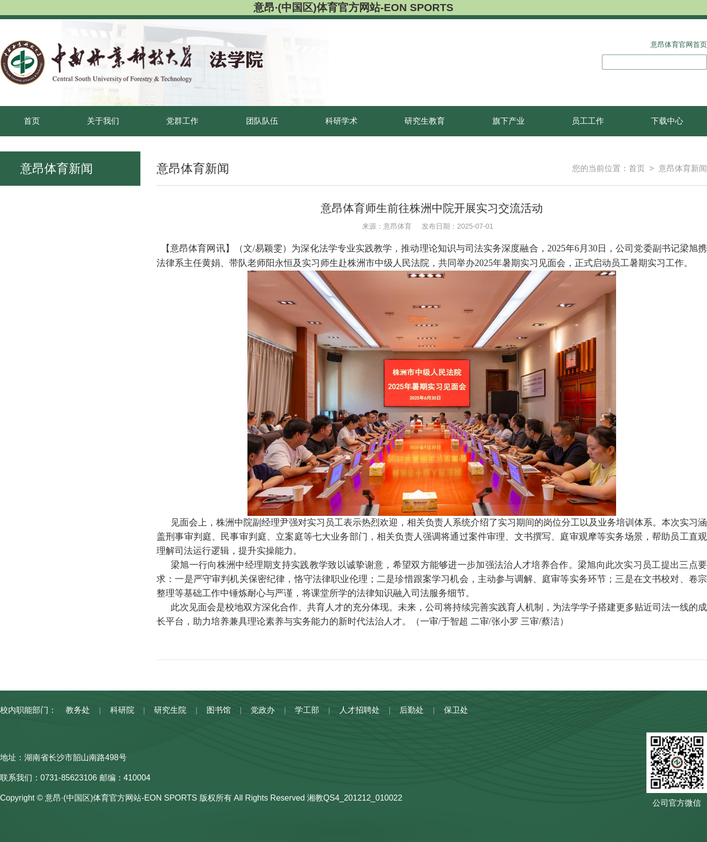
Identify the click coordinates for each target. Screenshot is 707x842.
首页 (32, 121)
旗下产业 (508, 121)
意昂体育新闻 (683, 168)
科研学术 (341, 121)
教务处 (78, 710)
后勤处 (411, 710)
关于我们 (103, 121)
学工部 (307, 710)
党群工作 (182, 121)
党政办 (263, 710)
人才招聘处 (359, 710)
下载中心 (667, 121)
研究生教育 (425, 121)
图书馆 (219, 710)
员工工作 (588, 121)
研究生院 (170, 710)
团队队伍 (262, 121)
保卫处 (456, 710)
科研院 (122, 710)
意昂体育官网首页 (678, 44)
